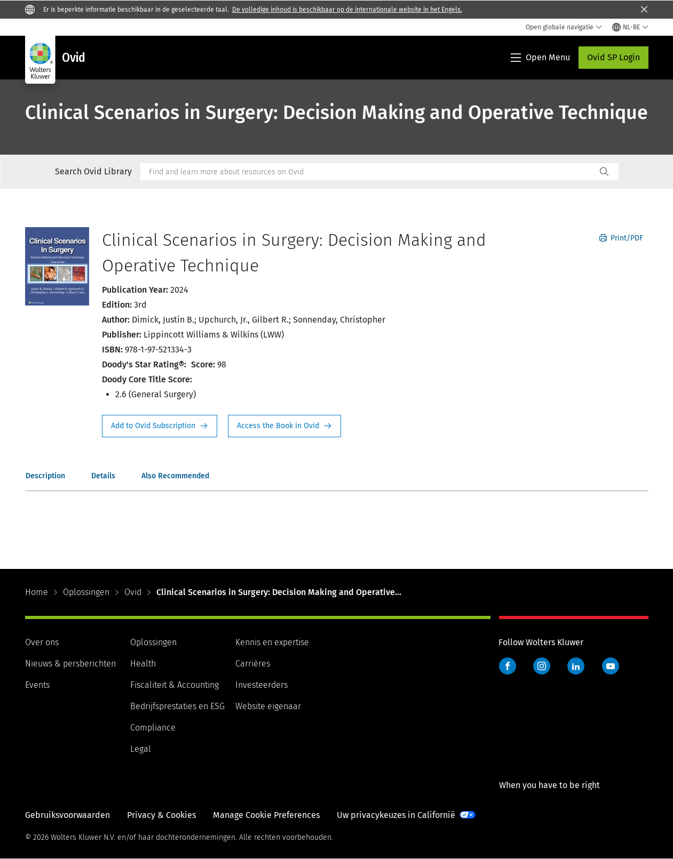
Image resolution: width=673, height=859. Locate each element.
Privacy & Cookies (161, 815)
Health (143, 664)
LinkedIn (575, 666)
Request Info (159, 426)
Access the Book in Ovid (284, 426)
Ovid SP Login (613, 57)
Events (37, 685)
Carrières (252, 664)
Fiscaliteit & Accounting (174, 685)
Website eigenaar (268, 706)
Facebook (507, 666)
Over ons (42, 642)
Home (36, 592)
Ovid (132, 592)
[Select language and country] (630, 27)
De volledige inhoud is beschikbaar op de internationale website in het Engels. (347, 9)
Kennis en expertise (272, 642)
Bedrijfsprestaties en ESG (177, 706)
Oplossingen (86, 592)
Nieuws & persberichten (70, 664)
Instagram (541, 666)
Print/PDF (621, 238)
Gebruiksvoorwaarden (67, 815)
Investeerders (261, 685)
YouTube (610, 666)
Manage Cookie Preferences (266, 815)
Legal (140, 749)
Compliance (153, 727)
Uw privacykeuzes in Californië (396, 815)
